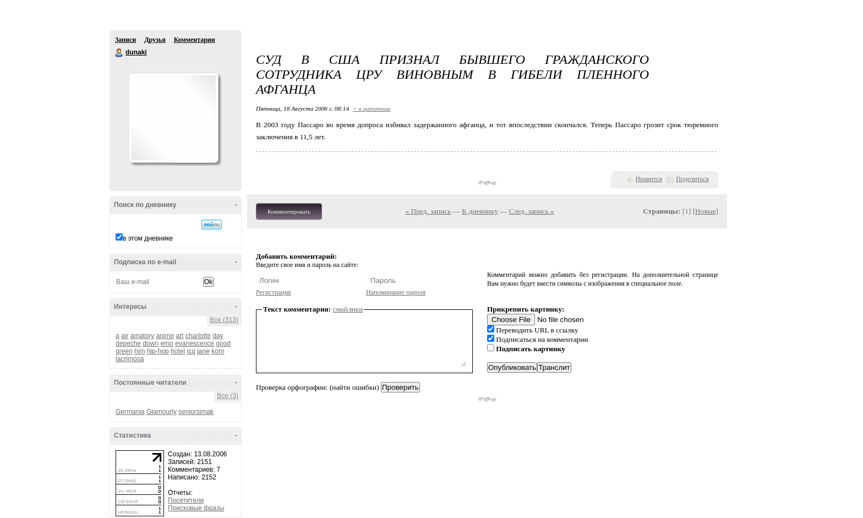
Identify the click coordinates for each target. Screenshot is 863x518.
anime (165, 336)
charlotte (198, 336)
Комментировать (288, 211)
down (151, 343)
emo (166, 343)
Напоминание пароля (395, 292)
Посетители (186, 500)
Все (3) (227, 396)
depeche (128, 343)
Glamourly (161, 412)
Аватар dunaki (173, 118)
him (139, 351)
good (223, 343)
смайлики (348, 309)
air (124, 336)
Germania (130, 412)
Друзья (154, 39)
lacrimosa (130, 359)
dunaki (119, 52)
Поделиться (692, 179)
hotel (178, 351)
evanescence (194, 343)
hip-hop (158, 351)
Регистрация (273, 292)
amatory (142, 336)
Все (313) (224, 320)
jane (203, 351)
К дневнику (480, 211)
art (179, 336)
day (217, 336)
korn (217, 351)
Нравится (649, 179)
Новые (705, 211)
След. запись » (531, 211)
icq (191, 351)
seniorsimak (196, 412)
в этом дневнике (148, 238)
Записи (125, 39)
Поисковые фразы (196, 508)
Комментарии (194, 39)
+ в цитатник (371, 108)
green (124, 351)
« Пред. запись (428, 211)
